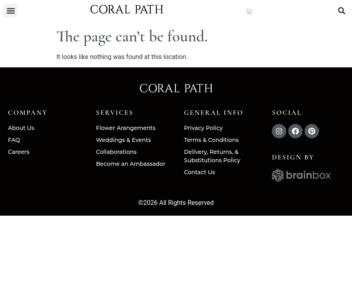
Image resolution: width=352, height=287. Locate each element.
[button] (10, 10)
